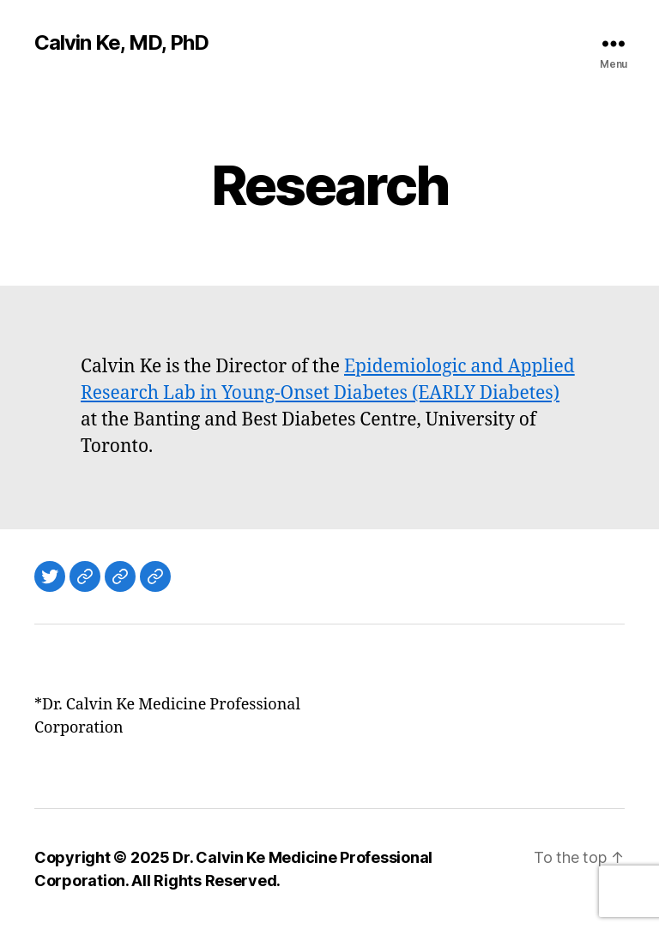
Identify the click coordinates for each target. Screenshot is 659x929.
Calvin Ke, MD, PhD (121, 43)
